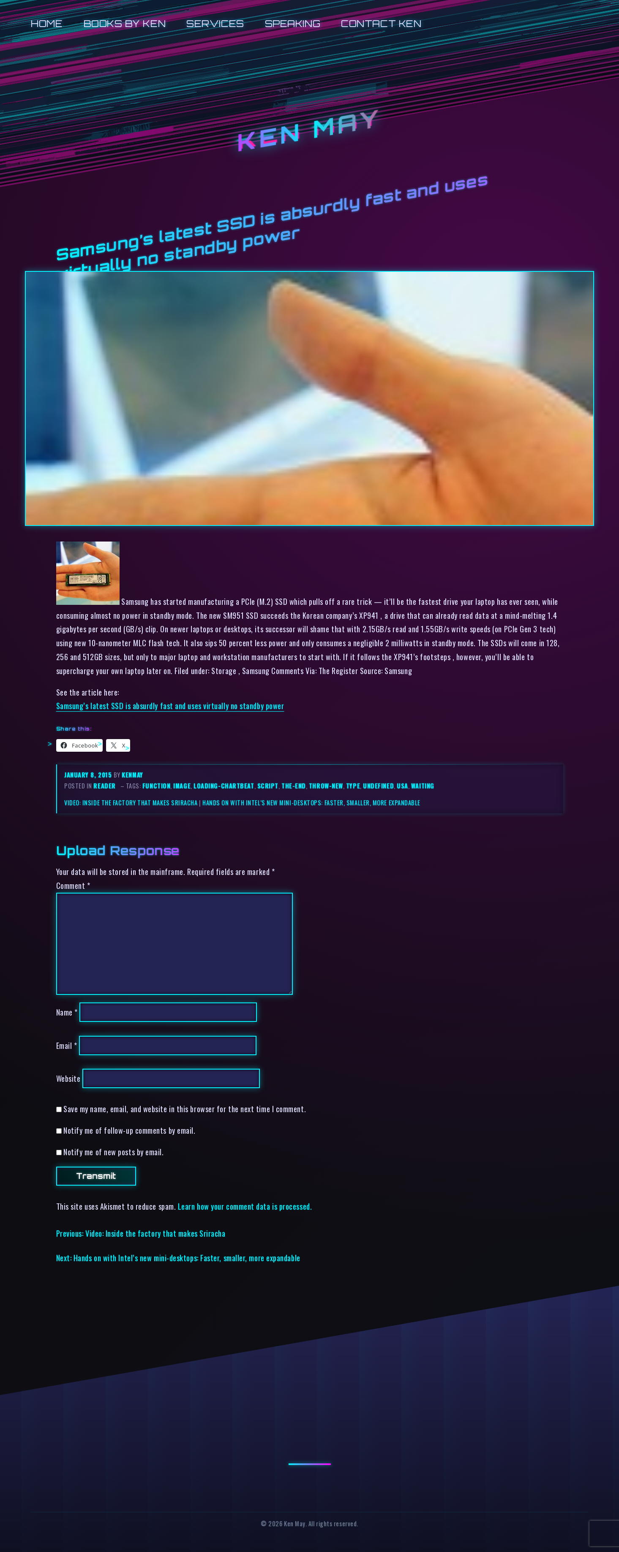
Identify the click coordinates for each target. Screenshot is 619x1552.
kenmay (132, 774)
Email (66, 1045)
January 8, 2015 (89, 774)
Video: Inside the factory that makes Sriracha (131, 802)
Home (47, 23)
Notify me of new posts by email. (113, 1151)
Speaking (292, 23)
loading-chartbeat (224, 785)
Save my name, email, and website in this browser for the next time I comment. (184, 1108)
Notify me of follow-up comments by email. (129, 1130)
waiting (422, 785)
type (353, 785)
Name (67, 1012)
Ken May (309, 130)
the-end (293, 785)
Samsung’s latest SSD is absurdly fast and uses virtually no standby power (170, 705)
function (156, 785)
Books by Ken (125, 23)
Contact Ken (381, 23)
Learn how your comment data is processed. (245, 1206)
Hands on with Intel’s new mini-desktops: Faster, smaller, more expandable (311, 802)
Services (215, 23)
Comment (73, 885)
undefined (378, 785)
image (182, 785)
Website (68, 1078)
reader (104, 785)
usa (402, 785)
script (267, 785)
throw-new (326, 785)
